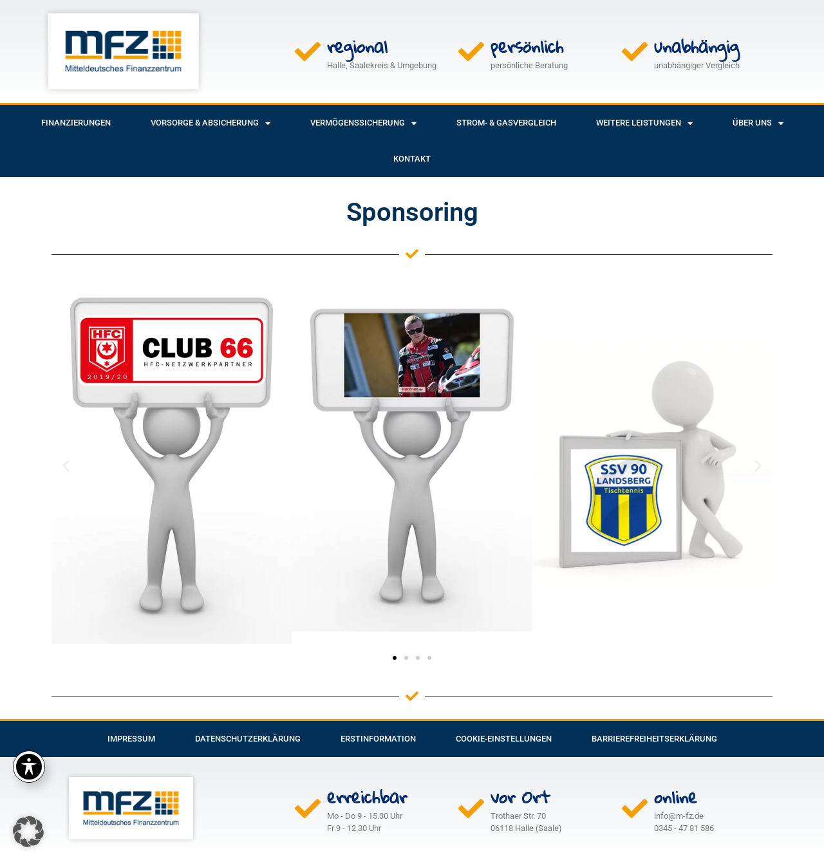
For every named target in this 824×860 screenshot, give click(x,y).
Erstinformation (378, 738)
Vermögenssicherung (363, 123)
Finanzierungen (76, 122)
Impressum (131, 738)
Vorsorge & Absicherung (210, 123)
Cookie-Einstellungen (504, 738)
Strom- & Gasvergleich (506, 122)
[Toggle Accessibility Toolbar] (29, 766)
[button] (66, 466)
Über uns (758, 123)
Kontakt (412, 159)
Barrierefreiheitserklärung (654, 738)
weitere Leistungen (644, 123)
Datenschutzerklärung (248, 738)
